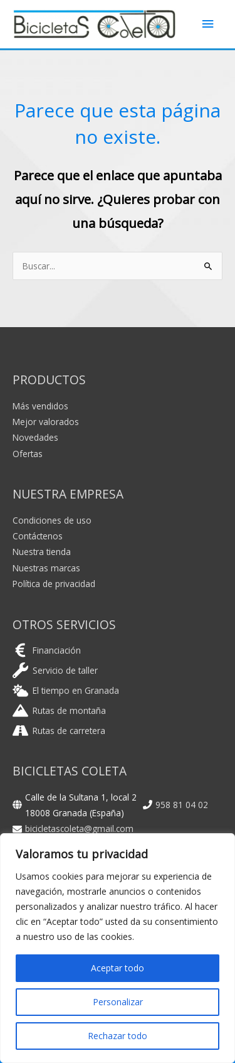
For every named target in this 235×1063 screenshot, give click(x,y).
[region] (117, 948)
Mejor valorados (46, 422)
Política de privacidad (54, 584)
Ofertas (28, 454)
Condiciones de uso (52, 520)
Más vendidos (40, 406)
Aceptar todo (117, 968)
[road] (59, 730)
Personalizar (118, 1002)
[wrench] (55, 670)
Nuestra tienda (42, 552)
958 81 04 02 (181, 805)
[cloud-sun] (66, 690)
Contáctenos (38, 536)
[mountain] (59, 710)
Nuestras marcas (46, 568)
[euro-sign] (47, 650)
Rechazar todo (117, 1036)
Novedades (35, 437)
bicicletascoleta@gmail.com (79, 828)
